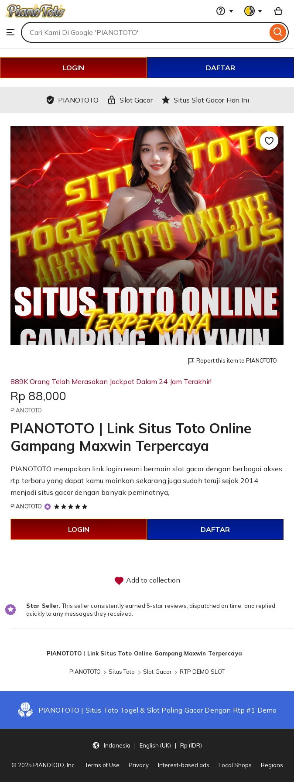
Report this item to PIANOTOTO (232, 361)
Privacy (139, 764)
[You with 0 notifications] (253, 10)
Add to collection (147, 581)
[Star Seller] (47, 506)
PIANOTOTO (26, 506)
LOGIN (73, 67)
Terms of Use (102, 764)
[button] (147, 745)
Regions (272, 764)
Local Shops (235, 764)
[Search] (278, 32)
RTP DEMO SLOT (202, 671)
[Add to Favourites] (269, 140)
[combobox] (144, 32)
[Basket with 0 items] (278, 10)
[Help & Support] (224, 10)
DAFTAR (220, 67)
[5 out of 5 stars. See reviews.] (72, 506)
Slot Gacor (157, 671)
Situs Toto (122, 671)
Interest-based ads (183, 764)
